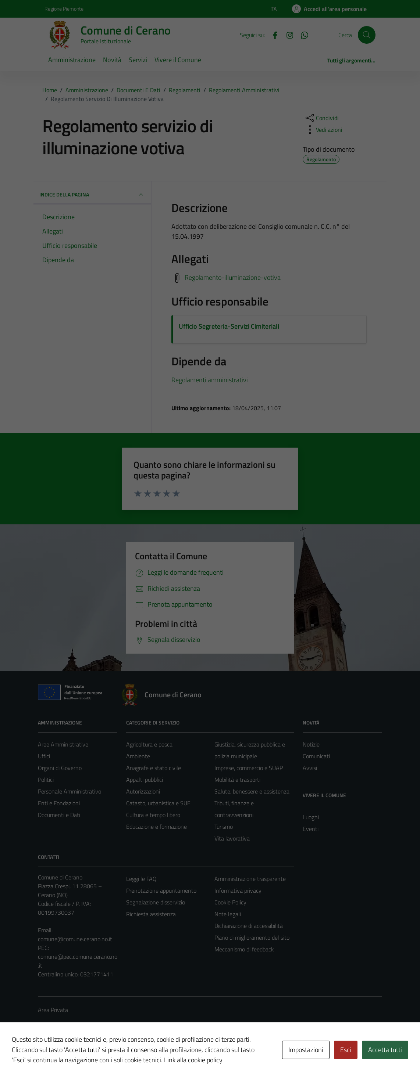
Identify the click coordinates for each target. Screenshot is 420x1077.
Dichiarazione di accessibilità (248, 925)
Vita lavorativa (232, 838)
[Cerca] (366, 35)
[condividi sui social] (321, 118)
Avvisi (310, 767)
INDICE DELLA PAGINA (92, 194)
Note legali (227, 914)
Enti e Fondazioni (59, 803)
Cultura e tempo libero (153, 814)
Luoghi (311, 817)
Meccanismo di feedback (244, 949)
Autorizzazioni (143, 791)
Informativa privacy (237, 890)
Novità (112, 60)
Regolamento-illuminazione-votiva (233, 277)
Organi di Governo (60, 767)
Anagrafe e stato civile (153, 767)
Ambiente (138, 756)
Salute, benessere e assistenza (251, 791)
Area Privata (53, 1009)
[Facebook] (272, 34)
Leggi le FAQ (141, 878)
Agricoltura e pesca (149, 744)
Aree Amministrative (63, 744)
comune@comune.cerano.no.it (75, 939)
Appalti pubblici (144, 779)
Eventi (310, 828)
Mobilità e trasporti (237, 779)
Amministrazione (72, 60)
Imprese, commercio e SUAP (248, 767)
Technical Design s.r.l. (88, 1055)
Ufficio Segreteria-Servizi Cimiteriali (229, 326)
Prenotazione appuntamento (161, 890)
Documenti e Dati (59, 814)
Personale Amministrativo (69, 791)
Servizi (138, 60)
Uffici (44, 756)
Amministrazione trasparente (250, 878)
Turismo (223, 826)
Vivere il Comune (177, 60)
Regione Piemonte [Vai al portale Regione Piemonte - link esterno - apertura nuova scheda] (64, 8)
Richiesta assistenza (151, 914)
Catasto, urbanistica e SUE (158, 803)
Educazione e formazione (156, 826)
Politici (46, 779)
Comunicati (316, 756)
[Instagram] (287, 34)
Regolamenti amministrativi (209, 380)
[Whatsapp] (301, 34)
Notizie (311, 744)
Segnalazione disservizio (155, 902)
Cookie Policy (230, 902)
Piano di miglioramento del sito (251, 937)
